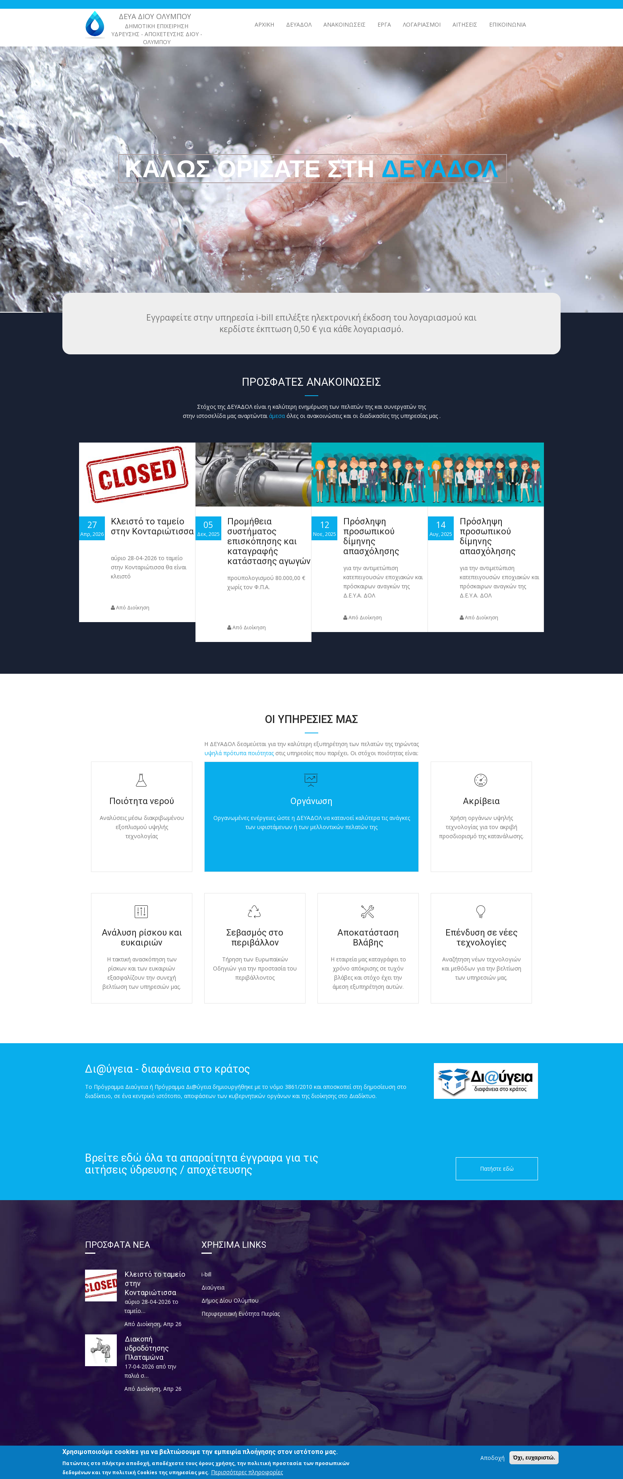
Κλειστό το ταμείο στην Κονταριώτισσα (152, 526)
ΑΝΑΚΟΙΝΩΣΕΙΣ (344, 24)
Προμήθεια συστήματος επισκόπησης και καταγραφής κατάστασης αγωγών (269, 541)
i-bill (206, 1274)
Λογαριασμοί (422, 24)
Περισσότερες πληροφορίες (247, 1473)
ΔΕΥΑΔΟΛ (299, 24)
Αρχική (264, 24)
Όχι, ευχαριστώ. (534, 1458)
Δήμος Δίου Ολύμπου (230, 1300)
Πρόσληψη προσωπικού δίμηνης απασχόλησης (371, 536)
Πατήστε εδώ (497, 1168)
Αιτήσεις (465, 24)
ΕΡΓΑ (384, 24)
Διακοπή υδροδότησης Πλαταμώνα (147, 1348)
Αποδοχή (492, 1458)
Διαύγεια (212, 1287)
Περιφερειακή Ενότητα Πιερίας (240, 1313)
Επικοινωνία (507, 24)
